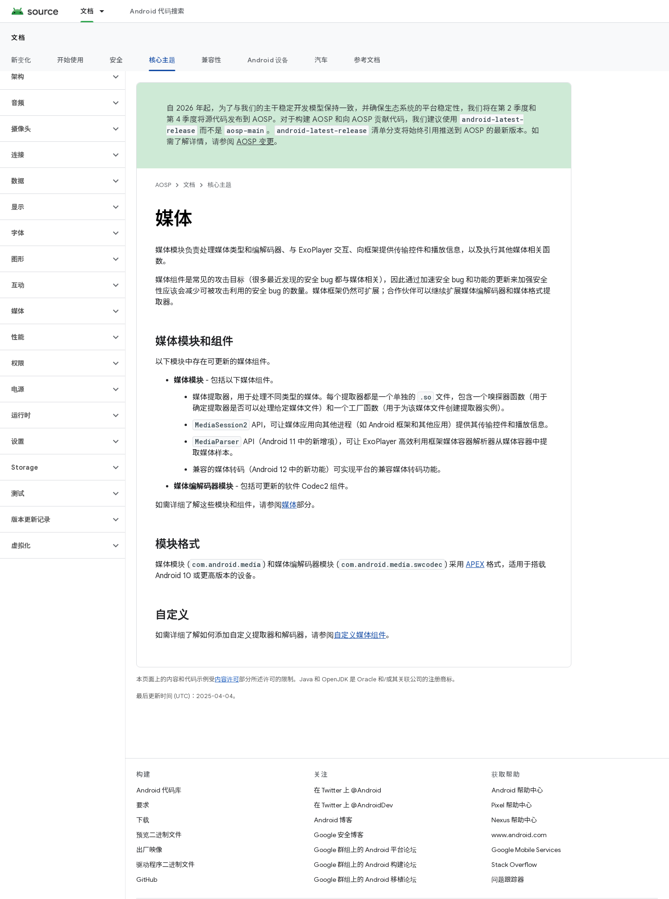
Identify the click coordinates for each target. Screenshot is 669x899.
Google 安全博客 (339, 835)
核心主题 (219, 185)
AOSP (163, 185)
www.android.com (519, 835)
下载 (142, 820)
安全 (116, 60)
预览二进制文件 (159, 835)
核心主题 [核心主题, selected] (162, 60)
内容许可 (227, 679)
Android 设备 (268, 60)
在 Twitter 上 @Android (347, 790)
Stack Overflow (514, 864)
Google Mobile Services (526, 850)
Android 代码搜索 (157, 11)
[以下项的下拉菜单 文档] (106, 11)
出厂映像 (149, 850)
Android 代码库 (158, 790)
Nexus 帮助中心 (514, 820)
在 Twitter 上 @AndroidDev (353, 805)
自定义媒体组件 (360, 635)
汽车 (321, 60)
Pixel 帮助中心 (511, 805)
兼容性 (211, 60)
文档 (18, 37)
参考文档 (367, 60)
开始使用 (70, 60)
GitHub (146, 879)
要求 (142, 805)
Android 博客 (333, 820)
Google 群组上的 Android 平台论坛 (365, 850)
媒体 (289, 505)
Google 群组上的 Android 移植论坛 (365, 879)
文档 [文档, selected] (87, 11)
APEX (475, 564)
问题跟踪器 (507, 879)
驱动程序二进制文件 (165, 864)
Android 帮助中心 (517, 790)
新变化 (21, 60)
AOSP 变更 (255, 142)
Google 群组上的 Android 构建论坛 (365, 864)
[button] (55, 76)
